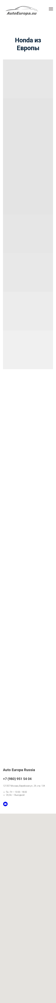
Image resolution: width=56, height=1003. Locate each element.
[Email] (5, 804)
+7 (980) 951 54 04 (17, 779)
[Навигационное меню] (51, 9)
